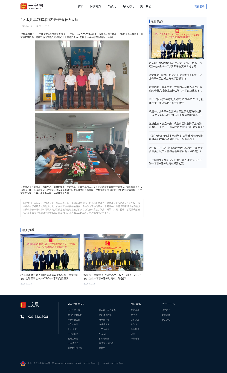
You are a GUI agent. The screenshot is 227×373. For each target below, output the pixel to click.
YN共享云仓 (73, 343)
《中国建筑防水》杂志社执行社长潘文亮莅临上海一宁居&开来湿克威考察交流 (175, 162)
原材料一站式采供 (107, 310)
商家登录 (200, 6)
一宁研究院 (73, 334)
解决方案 (95, 6)
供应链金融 (104, 338)
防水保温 (135, 319)
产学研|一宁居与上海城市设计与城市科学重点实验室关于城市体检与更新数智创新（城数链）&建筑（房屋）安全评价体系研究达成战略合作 (176, 149)
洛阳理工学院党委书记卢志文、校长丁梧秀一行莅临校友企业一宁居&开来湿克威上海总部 (175, 65)
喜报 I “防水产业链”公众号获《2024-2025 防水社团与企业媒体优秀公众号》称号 (176, 101)
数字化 (134, 315)
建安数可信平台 (75, 348)
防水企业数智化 (75, 315)
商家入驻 (166, 319)
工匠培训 (135, 310)
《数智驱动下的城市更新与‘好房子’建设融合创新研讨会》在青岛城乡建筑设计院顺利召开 (176, 137)
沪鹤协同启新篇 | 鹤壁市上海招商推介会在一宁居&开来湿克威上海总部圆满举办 (175, 77)
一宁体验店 (73, 324)
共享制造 (135, 329)
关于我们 (145, 6)
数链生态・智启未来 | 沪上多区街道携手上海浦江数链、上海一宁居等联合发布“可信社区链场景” (176, 125)
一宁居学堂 (104, 329)
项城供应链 (73, 338)
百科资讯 (128, 6)
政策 (133, 334)
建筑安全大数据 (106, 343)
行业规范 (135, 338)
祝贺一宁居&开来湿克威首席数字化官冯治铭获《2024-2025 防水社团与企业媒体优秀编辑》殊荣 (175, 113)
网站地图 (166, 315)
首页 (81, 6)
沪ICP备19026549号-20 (112, 363)
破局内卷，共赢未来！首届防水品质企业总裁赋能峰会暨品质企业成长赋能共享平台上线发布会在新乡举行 (175, 89)
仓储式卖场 (104, 324)
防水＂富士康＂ (75, 310)
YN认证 (102, 334)
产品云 (112, 6)
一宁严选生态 (74, 319)
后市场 (134, 324)
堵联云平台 (104, 319)
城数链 (102, 348)
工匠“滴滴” (72, 329)
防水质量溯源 (105, 315)
